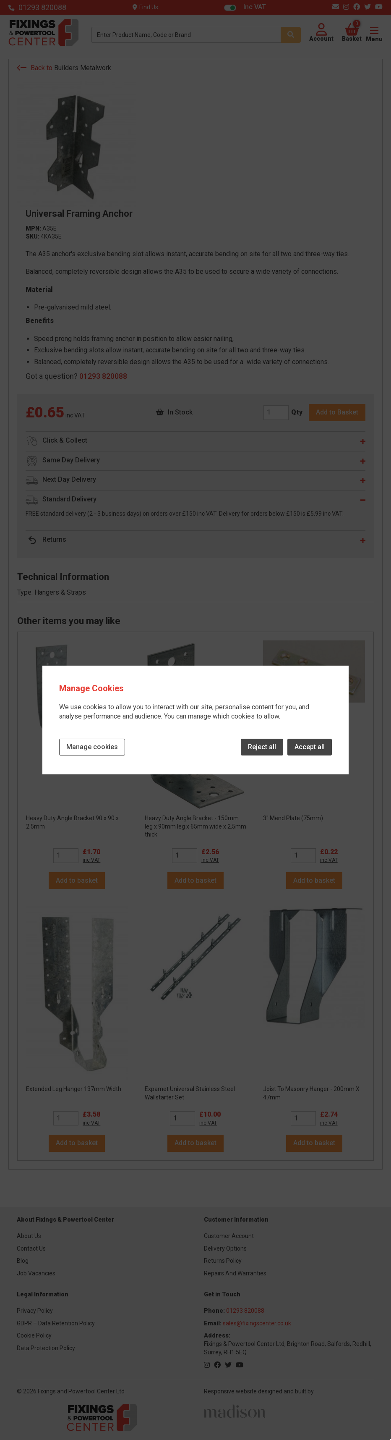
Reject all (262, 747)
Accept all (310, 747)
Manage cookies (92, 747)
